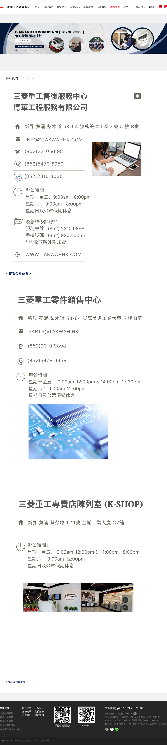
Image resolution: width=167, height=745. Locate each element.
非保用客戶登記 (8, 725)
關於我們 (48, 6)
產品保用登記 (6, 713)
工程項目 (88, 6)
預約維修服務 (6, 717)
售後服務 (102, 6)
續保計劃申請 (6, 721)
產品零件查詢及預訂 (10, 729)
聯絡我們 (115, 6)
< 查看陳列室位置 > (16, 682)
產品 (125, 6)
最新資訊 (75, 6)
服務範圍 (62, 6)
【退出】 (152, 7)
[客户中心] (141, 7)
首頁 (37, 6)
